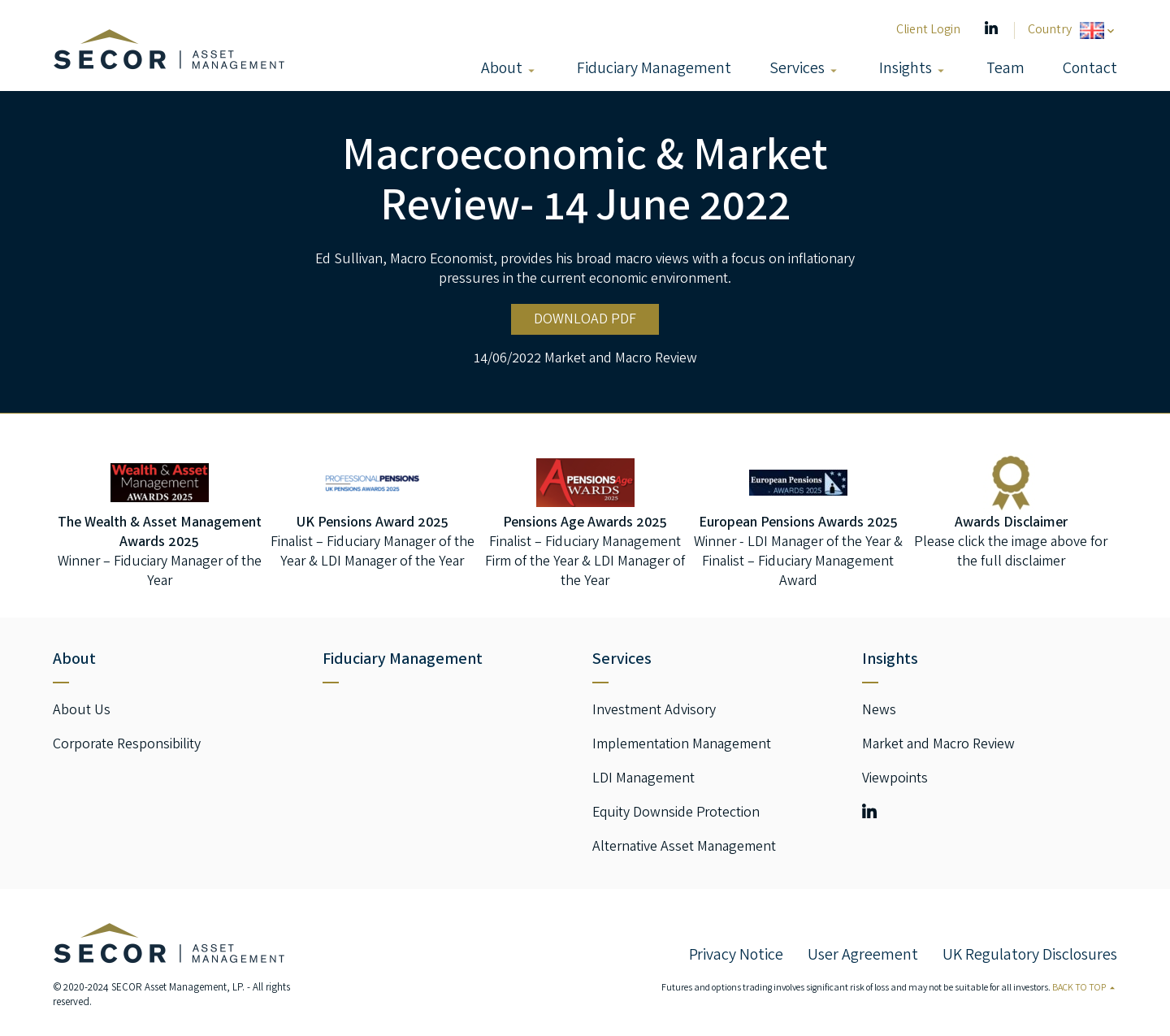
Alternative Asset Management (684, 847)
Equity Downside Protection (676, 813)
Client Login (928, 30)
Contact (1090, 69)
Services (797, 69)
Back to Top (1084, 988)
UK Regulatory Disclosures (1029, 956)
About (501, 69)
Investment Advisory (654, 711)
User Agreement (863, 956)
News (879, 711)
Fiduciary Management (654, 69)
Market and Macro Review (620, 359)
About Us (81, 711)
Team (1005, 69)
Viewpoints (895, 779)
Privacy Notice (736, 956)
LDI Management (643, 779)
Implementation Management (681, 745)
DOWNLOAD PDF (585, 320)
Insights (905, 69)
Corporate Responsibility (127, 745)
